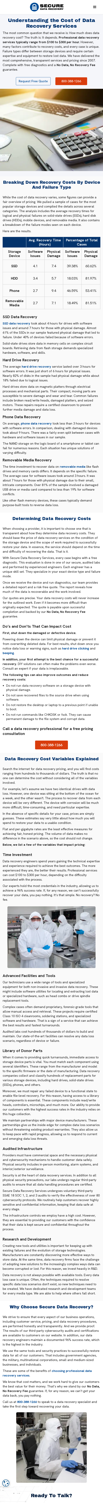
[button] (94, 7)
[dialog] (6, 1483)
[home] (45, 7)
